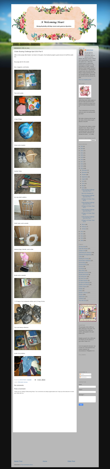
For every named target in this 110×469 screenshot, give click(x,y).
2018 (81, 159)
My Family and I (83, 276)
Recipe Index (35, 44)
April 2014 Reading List (87, 193)
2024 (81, 146)
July (83, 181)
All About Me (82, 246)
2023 (81, 148)
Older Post (71, 461)
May (83, 185)
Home (16, 44)
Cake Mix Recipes (83, 248)
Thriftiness (81, 298)
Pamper (81, 288)
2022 (81, 150)
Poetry (80, 290)
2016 (81, 164)
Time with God (82, 300)
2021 (81, 153)
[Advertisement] (44, 446)
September (85, 176)
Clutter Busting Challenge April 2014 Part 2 (88, 210)
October (84, 174)
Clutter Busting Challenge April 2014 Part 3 (88, 203)
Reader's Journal (83, 292)
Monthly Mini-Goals (83, 274)
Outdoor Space (82, 286)
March (83, 224)
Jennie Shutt (89, 50)
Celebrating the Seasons (85, 252)
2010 (81, 238)
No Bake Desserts (83, 280)
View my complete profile (85, 79)
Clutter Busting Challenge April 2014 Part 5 (88, 190)
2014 (81, 168)
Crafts (80, 256)
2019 (81, 157)
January (84, 228)
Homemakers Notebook (85, 260)
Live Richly (81, 268)
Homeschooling (82, 264)
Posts (82, 374)
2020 (81, 155)
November (84, 172)
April (83, 187)
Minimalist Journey (23, 382)
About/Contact (25, 44)
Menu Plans (82, 270)
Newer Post (18, 461)
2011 (81, 236)
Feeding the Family (83, 258)
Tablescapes (82, 296)
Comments (83, 377)
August (84, 179)
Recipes (81, 294)
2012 (81, 233)
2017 (81, 161)
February (84, 226)
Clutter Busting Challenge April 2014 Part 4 (88, 196)
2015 (81, 166)
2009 (81, 240)
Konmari (81, 266)
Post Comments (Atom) (27, 464)
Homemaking (82, 262)
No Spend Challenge (84, 282)
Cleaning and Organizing (85, 254)
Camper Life (82, 250)
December (84, 170)
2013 (81, 231)
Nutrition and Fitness (84, 284)
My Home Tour (82, 278)
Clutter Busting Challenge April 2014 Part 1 (88, 217)
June (83, 183)
